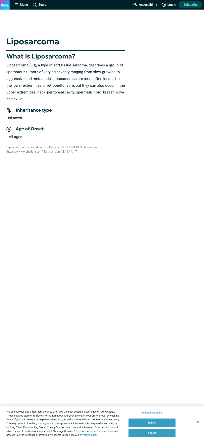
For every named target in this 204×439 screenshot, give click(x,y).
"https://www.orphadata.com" (24, 151)
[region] (102, 422)
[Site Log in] (169, 5)
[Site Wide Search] (40, 5)
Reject (152, 422)
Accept (152, 432)
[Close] (197, 422)
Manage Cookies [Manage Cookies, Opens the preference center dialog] (152, 412)
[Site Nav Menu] (21, 5)
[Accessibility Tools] (145, 5)
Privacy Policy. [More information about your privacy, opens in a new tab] (88, 434)
